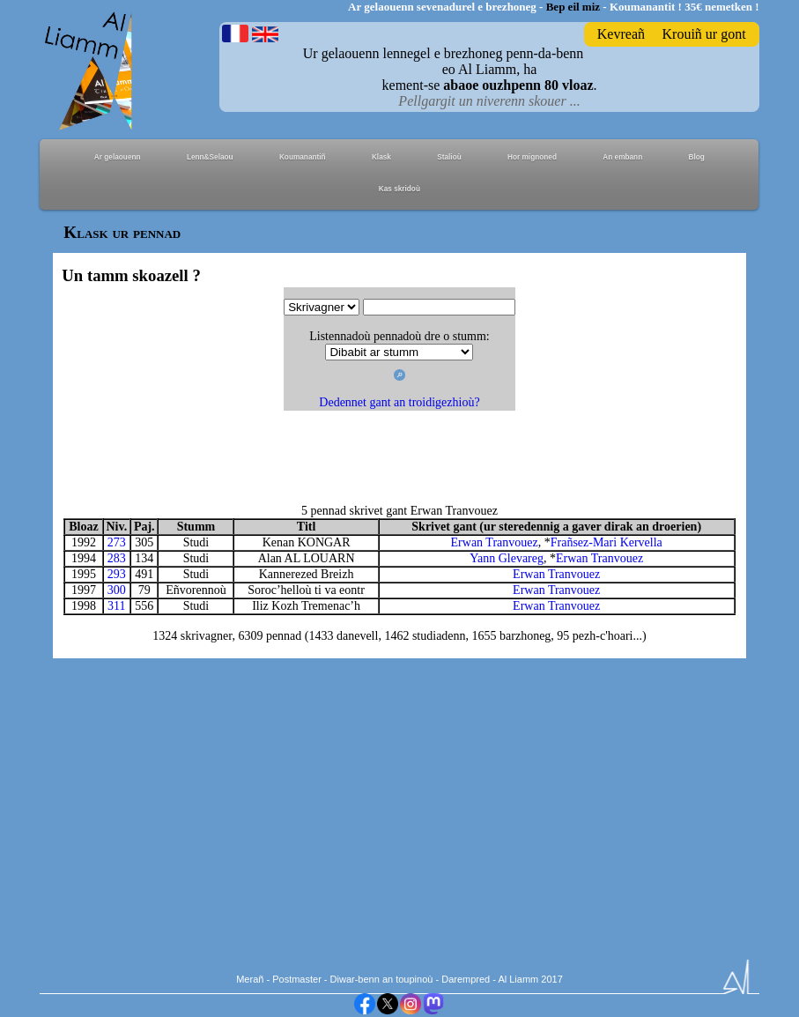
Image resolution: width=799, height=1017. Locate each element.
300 (116, 590)
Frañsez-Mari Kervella (606, 542)
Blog (696, 157)
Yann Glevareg (507, 558)
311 (116, 605)
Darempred (465, 979)
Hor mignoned (532, 157)
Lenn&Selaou (210, 157)
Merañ (249, 979)
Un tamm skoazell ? (131, 275)
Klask (381, 157)
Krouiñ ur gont (704, 33)
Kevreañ (621, 33)
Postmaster (297, 979)
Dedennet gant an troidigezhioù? (399, 402)
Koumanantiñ (302, 157)
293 (116, 574)
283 (116, 558)
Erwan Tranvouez (494, 542)
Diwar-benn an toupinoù (381, 979)
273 (116, 542)
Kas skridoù (399, 189)
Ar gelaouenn (117, 157)
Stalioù (449, 157)
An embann (622, 157)
